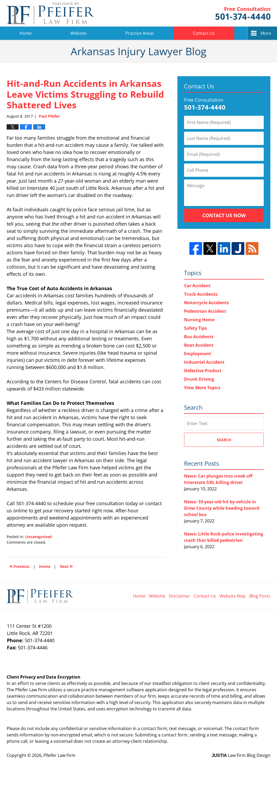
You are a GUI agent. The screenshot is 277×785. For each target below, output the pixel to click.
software (135, 690)
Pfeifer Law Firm (242, 13)
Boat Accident (199, 345)
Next (66, 565)
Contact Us (204, 33)
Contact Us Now (224, 215)
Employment (197, 354)
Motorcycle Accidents (206, 303)
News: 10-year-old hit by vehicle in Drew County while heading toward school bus (221, 508)
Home (25, 33)
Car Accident (197, 286)
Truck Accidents (201, 294)
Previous (19, 565)
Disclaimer (179, 596)
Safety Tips (195, 328)
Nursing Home (199, 320)
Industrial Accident (204, 362)
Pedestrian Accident (205, 311)
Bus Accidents (199, 337)
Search (224, 439)
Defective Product (202, 371)
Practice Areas (139, 33)
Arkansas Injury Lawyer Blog (50, 13)
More (266, 33)
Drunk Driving (199, 379)
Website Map (233, 596)
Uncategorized (38, 536)
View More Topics (202, 388)
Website (78, 33)
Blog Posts (259, 596)
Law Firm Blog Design (241, 755)
